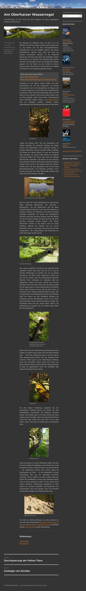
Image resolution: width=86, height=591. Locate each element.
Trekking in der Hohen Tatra (71, 162)
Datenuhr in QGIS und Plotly (71, 169)
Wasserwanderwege (51, 100)
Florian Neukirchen (9, 42)
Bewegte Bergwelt (67, 41)
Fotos (65, 4)
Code (59, 4)
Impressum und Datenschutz (28, 585)
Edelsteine (65, 145)
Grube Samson (30, 527)
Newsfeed (39, 585)
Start (46, 4)
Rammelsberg (24, 543)
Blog (70, 4)
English (79, 4)
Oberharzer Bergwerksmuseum (39, 525)
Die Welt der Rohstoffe (30, 77)
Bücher (52, 4)
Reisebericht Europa (9, 47)
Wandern (10, 51)
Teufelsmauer (24, 541)
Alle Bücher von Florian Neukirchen (72, 151)
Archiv (45, 585)
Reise (5, 51)
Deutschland (7, 49)
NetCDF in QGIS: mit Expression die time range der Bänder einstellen (72, 165)
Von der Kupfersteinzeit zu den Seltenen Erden (39, 79)
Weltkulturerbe (8, 53)
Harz (13, 49)
